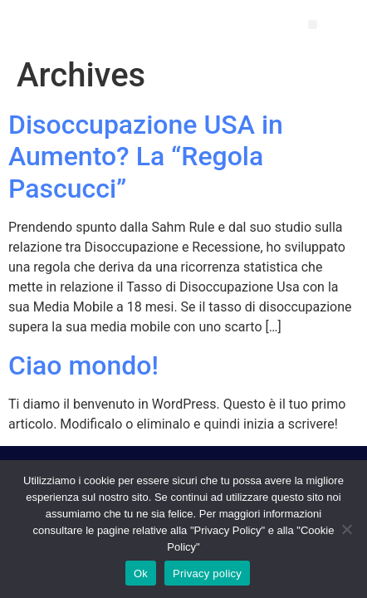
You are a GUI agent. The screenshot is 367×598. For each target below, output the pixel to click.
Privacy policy (207, 573)
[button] (312, 24)
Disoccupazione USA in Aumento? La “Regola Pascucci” (145, 156)
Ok (141, 573)
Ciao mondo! (83, 365)
